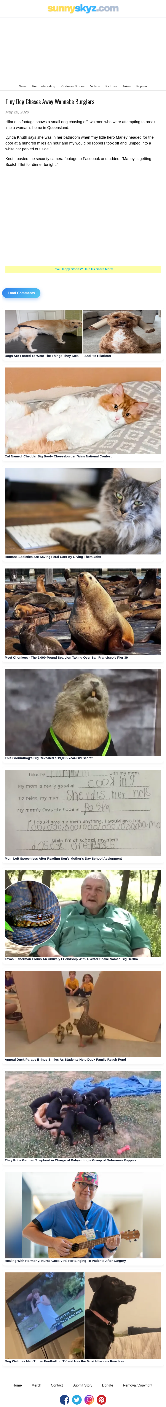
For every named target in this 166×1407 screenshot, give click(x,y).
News (23, 86)
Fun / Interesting (43, 86)
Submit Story (83, 1385)
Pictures (111, 86)
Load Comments (21, 293)
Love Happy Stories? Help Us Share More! (83, 269)
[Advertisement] (83, 50)
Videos (95, 86)
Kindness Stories (73, 86)
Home (17, 1385)
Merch (36, 1385)
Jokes (127, 86)
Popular (141, 86)
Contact (57, 1385)
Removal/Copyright (137, 1385)
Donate (107, 1385)
